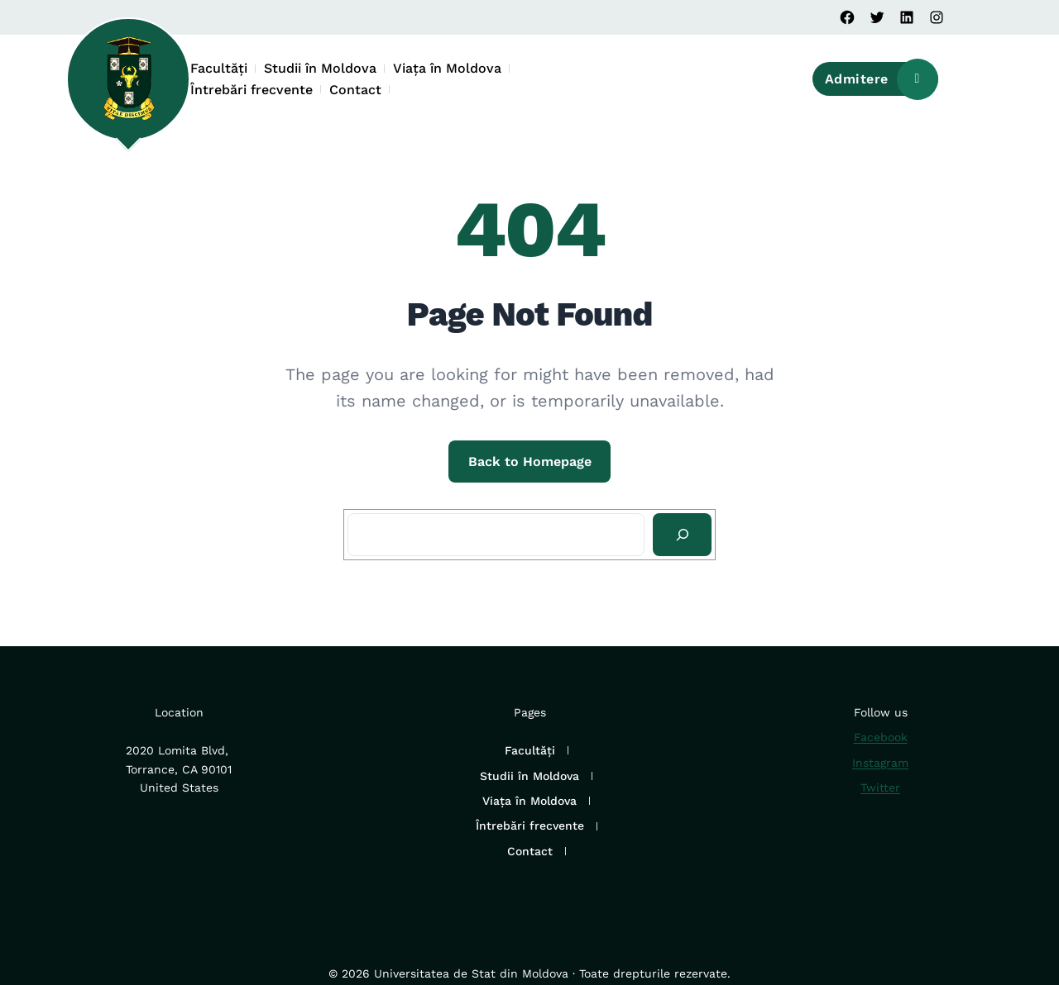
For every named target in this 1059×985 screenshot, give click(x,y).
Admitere (881, 79)
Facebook (881, 737)
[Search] (682, 534)
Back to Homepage (530, 461)
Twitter (880, 787)
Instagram (880, 762)
